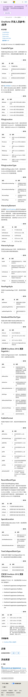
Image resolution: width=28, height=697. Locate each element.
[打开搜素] (22, 2)
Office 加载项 (17, 17)
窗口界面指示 (7, 86)
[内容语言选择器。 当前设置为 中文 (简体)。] (5, 683)
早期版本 (10, 690)
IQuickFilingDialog (11, 209)
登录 (26, 2)
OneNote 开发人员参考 (10, 642)
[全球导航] (1, 2)
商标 (2, 695)
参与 (20, 690)
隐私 (2, 692)
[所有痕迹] (2, 17)
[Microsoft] (14, 2)
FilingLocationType (6, 38)
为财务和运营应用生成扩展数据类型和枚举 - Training (13, 668)
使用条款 (18, 692)
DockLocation (5, 34)
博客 (15, 690)
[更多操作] (25, 17)
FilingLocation (5, 36)
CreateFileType (5, 32)
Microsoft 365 (9, 17)
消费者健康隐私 (10, 692)
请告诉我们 (7, 13)
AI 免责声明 (4, 690)
